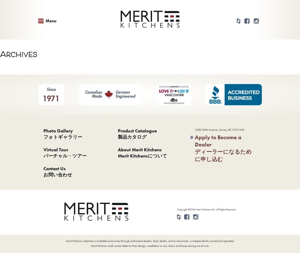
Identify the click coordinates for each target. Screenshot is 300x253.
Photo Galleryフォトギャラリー (62, 134)
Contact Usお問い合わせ (57, 172)
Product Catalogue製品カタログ (137, 134)
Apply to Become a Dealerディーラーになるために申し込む (223, 148)
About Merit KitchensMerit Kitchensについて (142, 153)
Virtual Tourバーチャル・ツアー (65, 153)
